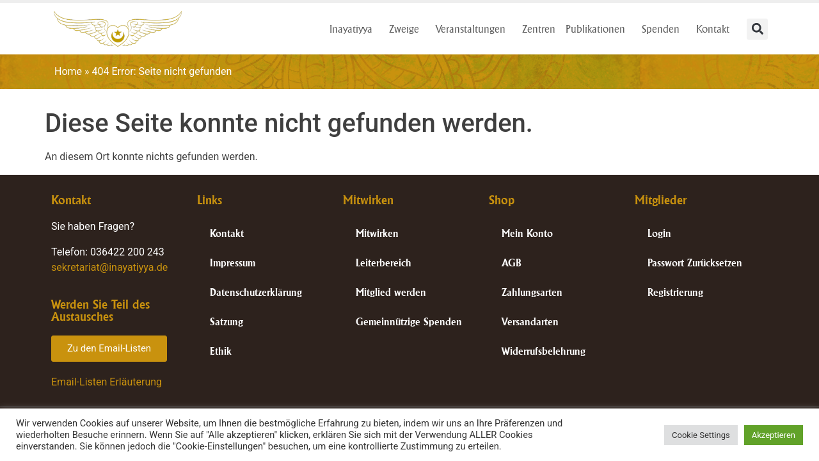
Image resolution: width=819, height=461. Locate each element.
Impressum (232, 263)
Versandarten (530, 322)
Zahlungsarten (532, 292)
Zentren (538, 28)
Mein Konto (527, 233)
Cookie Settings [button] (701, 435)
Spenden (664, 28)
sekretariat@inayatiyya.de (109, 267)
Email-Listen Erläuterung (106, 382)
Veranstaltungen (474, 28)
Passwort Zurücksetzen (695, 263)
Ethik (221, 351)
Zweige (407, 28)
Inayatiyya (354, 28)
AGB (511, 263)
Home (68, 71)
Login (659, 233)
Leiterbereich (383, 263)
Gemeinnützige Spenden (409, 322)
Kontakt (716, 28)
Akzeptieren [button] (773, 435)
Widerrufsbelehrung (543, 351)
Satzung (226, 322)
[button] (757, 29)
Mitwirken (377, 233)
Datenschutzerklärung (256, 292)
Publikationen (599, 28)
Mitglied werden (391, 292)
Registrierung (675, 292)
